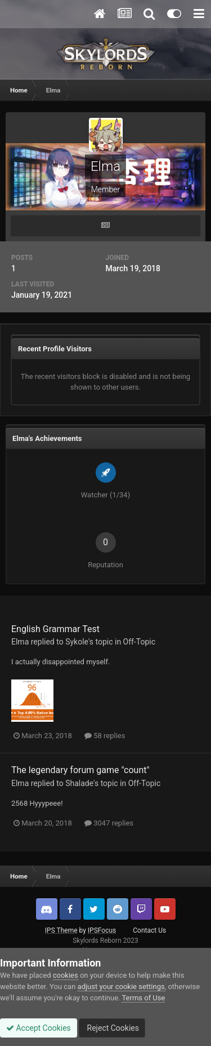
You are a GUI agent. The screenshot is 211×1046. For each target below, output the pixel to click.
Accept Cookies (38, 1027)
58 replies (104, 735)
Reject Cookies (112, 1027)
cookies (65, 975)
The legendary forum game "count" (80, 770)
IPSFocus (102, 930)
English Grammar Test (55, 629)
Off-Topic (139, 641)
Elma (20, 641)
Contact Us (149, 930)
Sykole (76, 641)
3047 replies (108, 823)
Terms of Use (143, 998)
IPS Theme (61, 930)
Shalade (79, 783)
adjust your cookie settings (121, 986)
